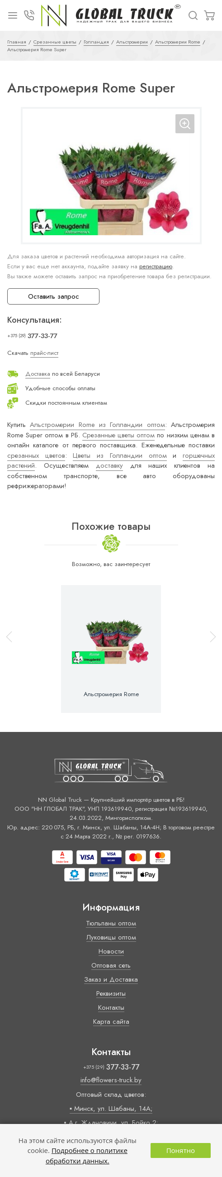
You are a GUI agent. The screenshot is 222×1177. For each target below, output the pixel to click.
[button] (208, 649)
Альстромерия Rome (111, 694)
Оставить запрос (53, 296)
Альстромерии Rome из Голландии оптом (97, 425)
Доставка (37, 373)
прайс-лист (44, 353)
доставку (109, 465)
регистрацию (155, 266)
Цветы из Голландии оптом (119, 455)
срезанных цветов (36, 455)
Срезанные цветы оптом (118, 435)
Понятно (180, 1150)
